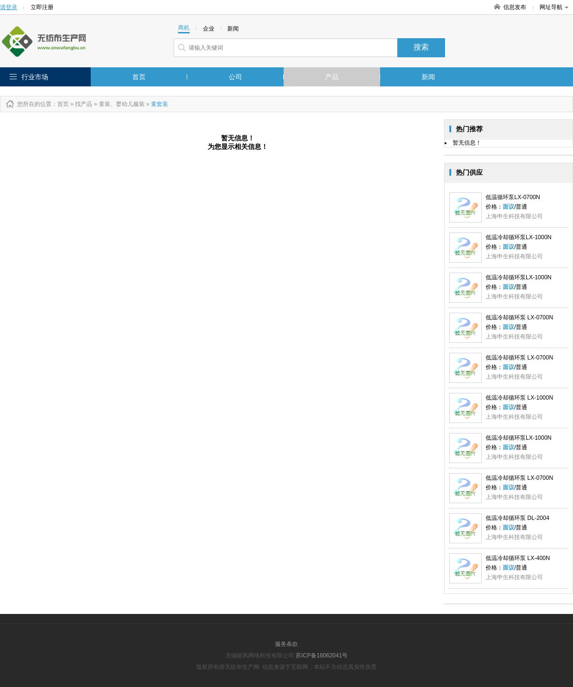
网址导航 (554, 7)
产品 (332, 77)
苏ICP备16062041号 (322, 655)
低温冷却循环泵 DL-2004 (517, 518)
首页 (139, 77)
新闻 (428, 77)
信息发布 (514, 7)
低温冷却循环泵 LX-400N (518, 558)
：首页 (60, 104)
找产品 (83, 104)
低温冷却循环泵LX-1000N (519, 237)
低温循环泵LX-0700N (513, 197)
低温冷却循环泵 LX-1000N (519, 397)
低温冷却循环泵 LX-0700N (519, 317)
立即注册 (42, 7)
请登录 (8, 7)
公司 (235, 77)
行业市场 (34, 77)
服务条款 (286, 644)
